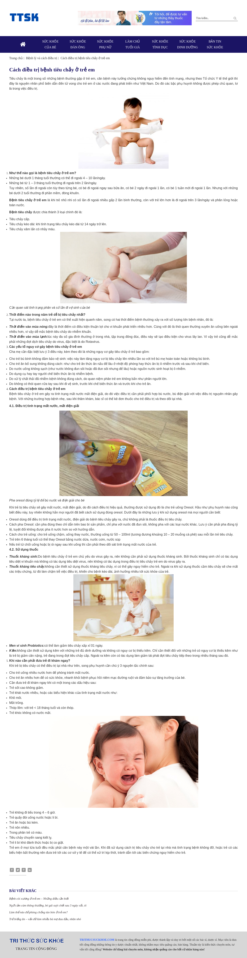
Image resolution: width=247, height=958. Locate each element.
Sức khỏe (50, 45)
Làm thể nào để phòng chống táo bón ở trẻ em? (38, 912)
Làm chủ (132, 45)
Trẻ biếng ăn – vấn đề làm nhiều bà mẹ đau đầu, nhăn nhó (45, 919)
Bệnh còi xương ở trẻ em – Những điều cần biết (39, 898)
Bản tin (215, 45)
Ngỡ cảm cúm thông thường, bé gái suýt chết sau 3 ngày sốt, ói (47, 905)
